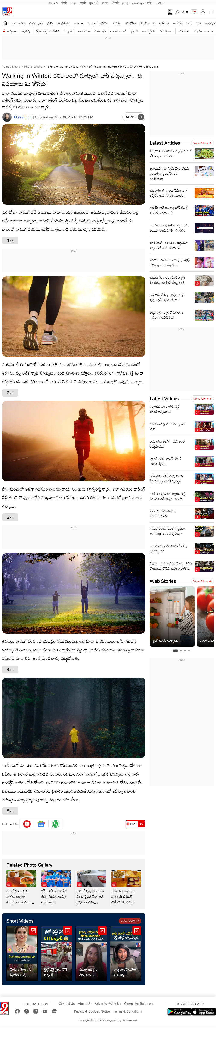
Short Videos (20, 920)
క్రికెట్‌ (50, 23)
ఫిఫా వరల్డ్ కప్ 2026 (47, 31)
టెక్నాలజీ (68, 31)
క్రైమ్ (198, 23)
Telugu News (11, 66)
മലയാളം (138, 2)
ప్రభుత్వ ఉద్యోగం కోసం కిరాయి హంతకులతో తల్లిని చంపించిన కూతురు (90, 972)
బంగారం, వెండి (118, 31)
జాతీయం (164, 23)
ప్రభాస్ (134, 31)
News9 (53, 2)
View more (130, 921)
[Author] (7, 117)
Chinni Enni (22, 117)
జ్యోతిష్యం (27, 31)
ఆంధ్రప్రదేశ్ (63, 23)
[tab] (175, 650)
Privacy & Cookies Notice (92, 1011)
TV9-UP (160, 2)
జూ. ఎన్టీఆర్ (148, 31)
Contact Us (67, 1004)
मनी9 (149, 2)
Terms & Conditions (127, 1011)
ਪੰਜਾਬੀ (115, 2)
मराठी (83, 2)
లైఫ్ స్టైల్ (92, 23)
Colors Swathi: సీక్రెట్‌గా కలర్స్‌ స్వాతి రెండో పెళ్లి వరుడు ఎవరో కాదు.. (21, 972)
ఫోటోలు (105, 23)
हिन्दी (64, 2)
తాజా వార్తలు (18, 23)
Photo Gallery (32, 66)
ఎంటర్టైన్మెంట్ (36, 23)
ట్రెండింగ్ (177, 23)
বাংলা (105, 2)
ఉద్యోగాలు (12, 31)
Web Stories (163, 581)
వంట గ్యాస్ (100, 31)
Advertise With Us (108, 1004)
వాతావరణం (83, 31)
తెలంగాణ (78, 23)
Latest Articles (165, 142)
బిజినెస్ (117, 23)
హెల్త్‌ (189, 23)
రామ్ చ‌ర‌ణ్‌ (183, 31)
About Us (85, 1004)
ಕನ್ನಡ (73, 2)
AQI (185, 12)
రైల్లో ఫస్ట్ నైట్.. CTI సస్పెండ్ (55, 972)
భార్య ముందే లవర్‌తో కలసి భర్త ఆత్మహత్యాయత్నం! (125, 972)
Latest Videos (164, 398)
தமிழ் (125, 2)
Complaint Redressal (139, 1004)
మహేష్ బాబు (166, 31)
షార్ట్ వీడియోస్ (147, 23)
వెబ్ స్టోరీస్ (130, 23)
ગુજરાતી (93, 2)
